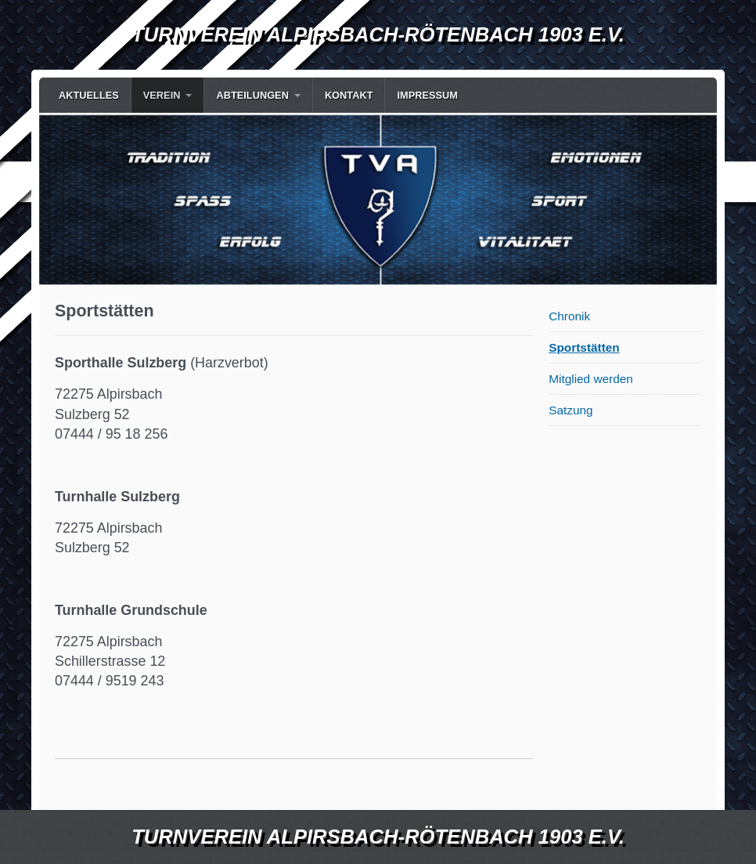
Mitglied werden (591, 378)
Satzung (570, 410)
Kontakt (349, 95)
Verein (162, 95)
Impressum (427, 95)
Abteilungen (252, 95)
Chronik (569, 316)
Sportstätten (584, 347)
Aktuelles (89, 95)
